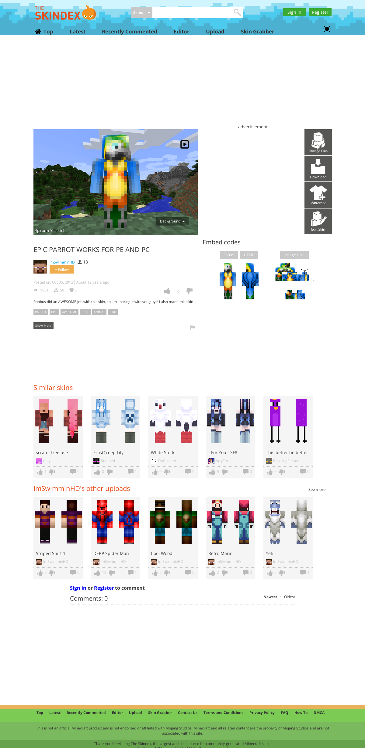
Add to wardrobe (318, 195)
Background (172, 221)
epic (54, 312)
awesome (69, 312)
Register (320, 12)
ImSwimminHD (62, 262)
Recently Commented (129, 31)
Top (48, 31)
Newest (270, 596)
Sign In (294, 12)
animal (99, 312)
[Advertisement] (182, 85)
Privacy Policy (262, 712)
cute (85, 312)
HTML (249, 254)
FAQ (284, 712)
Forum (229, 254)
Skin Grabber (257, 31)
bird (112, 312)
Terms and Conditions (223, 712)
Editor (181, 31)
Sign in (78, 587)
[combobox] (141, 13)
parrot (41, 312)
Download (318, 168)
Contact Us (187, 712)
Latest (77, 31)
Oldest (289, 596)
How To (301, 712)
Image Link (294, 254)
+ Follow (62, 269)
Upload (215, 31)
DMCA (319, 712)
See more (316, 489)
